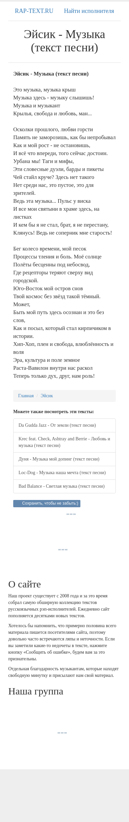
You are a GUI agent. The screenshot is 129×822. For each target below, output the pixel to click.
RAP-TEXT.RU (34, 11)
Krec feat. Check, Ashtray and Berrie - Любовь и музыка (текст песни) (64, 442)
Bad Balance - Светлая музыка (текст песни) (62, 486)
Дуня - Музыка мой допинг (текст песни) (59, 459)
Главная (26, 395)
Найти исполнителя (89, 11)
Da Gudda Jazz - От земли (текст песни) (57, 425)
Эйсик (47, 395)
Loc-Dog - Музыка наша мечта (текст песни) (62, 472)
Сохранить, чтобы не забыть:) (50, 503)
